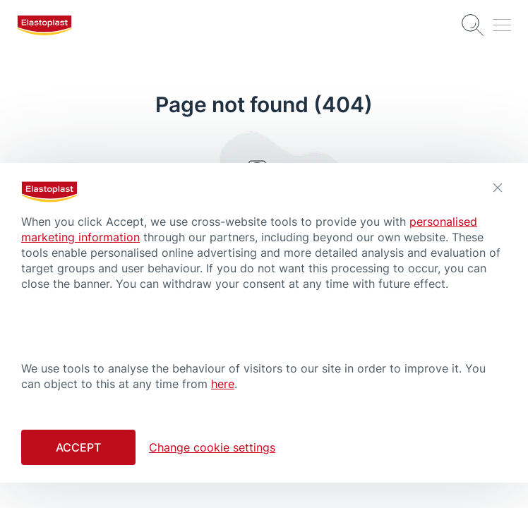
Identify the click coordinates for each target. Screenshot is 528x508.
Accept (78, 447)
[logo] (44, 25)
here (222, 384)
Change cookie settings (212, 447)
